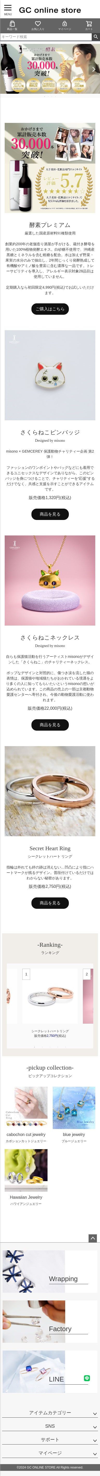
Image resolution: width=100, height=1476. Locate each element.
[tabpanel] (50, 1006)
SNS (50, 1426)
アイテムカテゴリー (50, 1412)
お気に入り (37, 25)
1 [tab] (45, 96)
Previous (6, 69)
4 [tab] (56, 96)
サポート (50, 1439)
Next (94, 69)
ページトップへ (93, 1238)
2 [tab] (48, 96)
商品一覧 (12, 25)
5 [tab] (65, 1047)
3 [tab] (52, 96)
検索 (96, 37)
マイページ (64, 25)
